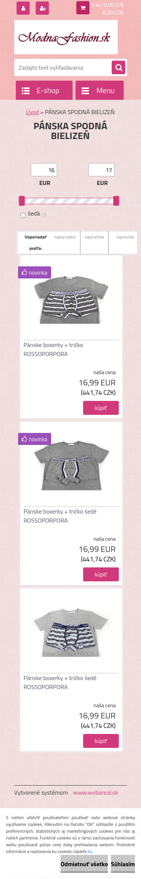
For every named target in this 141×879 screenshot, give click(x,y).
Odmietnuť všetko (84, 863)
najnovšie (125, 236)
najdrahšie (94, 236)
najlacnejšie (65, 236)
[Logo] (66, 37)
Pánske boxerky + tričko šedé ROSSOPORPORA (60, 516)
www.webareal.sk (95, 792)
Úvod (32, 111)
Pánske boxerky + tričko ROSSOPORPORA (53, 349)
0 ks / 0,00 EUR (108, 5)
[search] (118, 68)
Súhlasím (123, 863)
